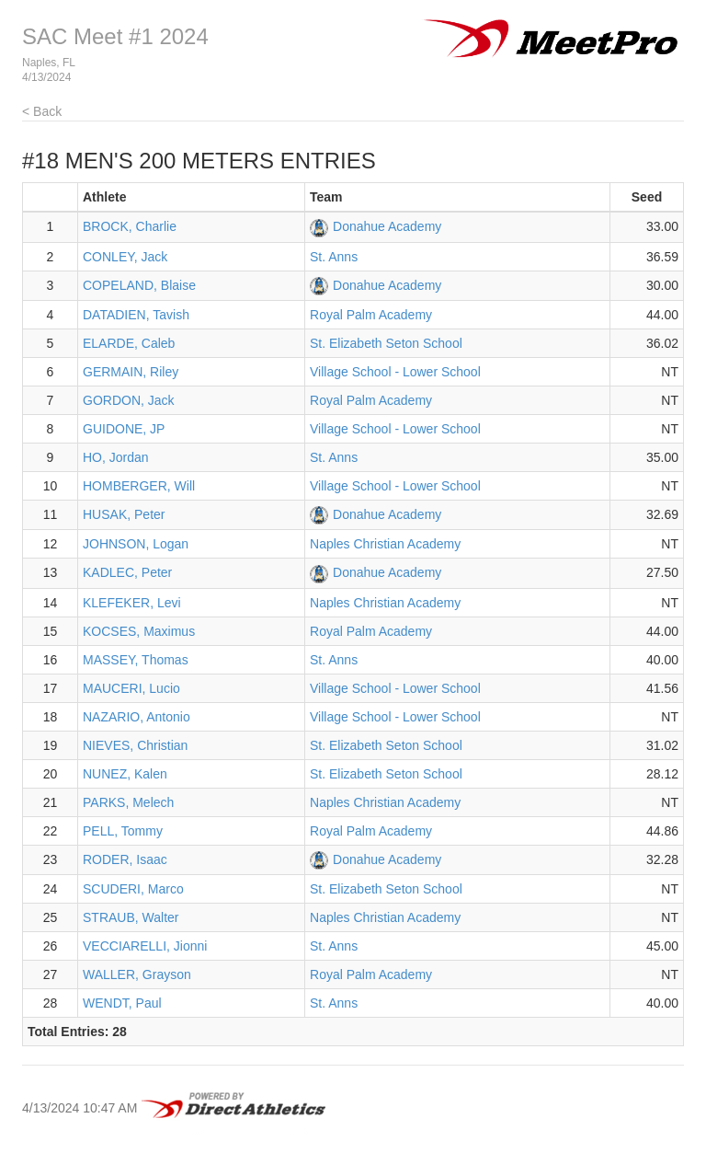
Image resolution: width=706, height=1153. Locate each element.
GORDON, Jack (129, 400)
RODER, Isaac (125, 859)
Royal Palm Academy (371, 314)
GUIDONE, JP (124, 428)
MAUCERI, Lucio (131, 688)
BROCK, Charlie (129, 226)
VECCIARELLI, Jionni (145, 946)
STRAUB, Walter (131, 917)
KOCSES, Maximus (139, 631)
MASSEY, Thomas (135, 659)
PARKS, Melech (128, 802)
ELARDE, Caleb (129, 343)
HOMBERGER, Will (139, 485)
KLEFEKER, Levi (132, 602)
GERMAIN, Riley (130, 371)
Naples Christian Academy (385, 543)
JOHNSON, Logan (135, 543)
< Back (42, 111)
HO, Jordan (116, 457)
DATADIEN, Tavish (136, 314)
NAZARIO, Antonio (136, 716)
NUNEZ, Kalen (125, 774)
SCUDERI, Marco (133, 889)
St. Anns (334, 256)
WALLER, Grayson (137, 974)
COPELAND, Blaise (139, 285)
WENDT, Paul (122, 1003)
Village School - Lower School (395, 371)
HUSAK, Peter (124, 514)
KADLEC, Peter (127, 572)
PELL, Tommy (123, 831)
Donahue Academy (387, 226)
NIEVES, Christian (135, 745)
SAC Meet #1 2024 (115, 36)
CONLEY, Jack (125, 256)
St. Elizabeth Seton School (386, 343)
